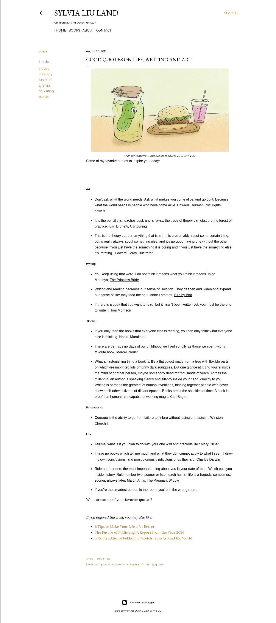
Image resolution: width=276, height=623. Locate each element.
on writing (46, 91)
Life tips (45, 85)
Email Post (103, 558)
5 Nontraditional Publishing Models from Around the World (143, 538)
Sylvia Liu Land (86, 13)
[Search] (230, 13)
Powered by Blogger (138, 602)
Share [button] (43, 51)
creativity (46, 74)
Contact (102, 30)
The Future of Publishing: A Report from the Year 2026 (139, 532)
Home (59, 30)
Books (73, 30)
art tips (44, 69)
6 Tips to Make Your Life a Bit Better (125, 526)
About (86, 30)
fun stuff (45, 80)
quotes (44, 97)
